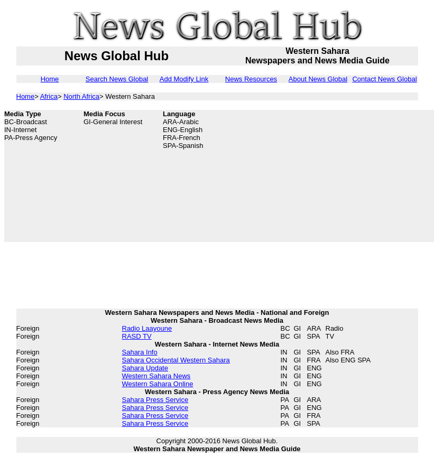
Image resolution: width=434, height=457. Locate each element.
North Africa (81, 96)
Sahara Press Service (155, 400)
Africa (49, 96)
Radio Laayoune (147, 328)
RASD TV (137, 336)
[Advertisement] (367, 176)
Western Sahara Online (157, 384)
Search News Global (117, 79)
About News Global (318, 79)
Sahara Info (140, 352)
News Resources (251, 79)
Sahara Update (145, 368)
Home (50, 79)
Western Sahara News (156, 376)
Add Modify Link (184, 79)
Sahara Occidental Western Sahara (176, 360)
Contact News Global (384, 79)
